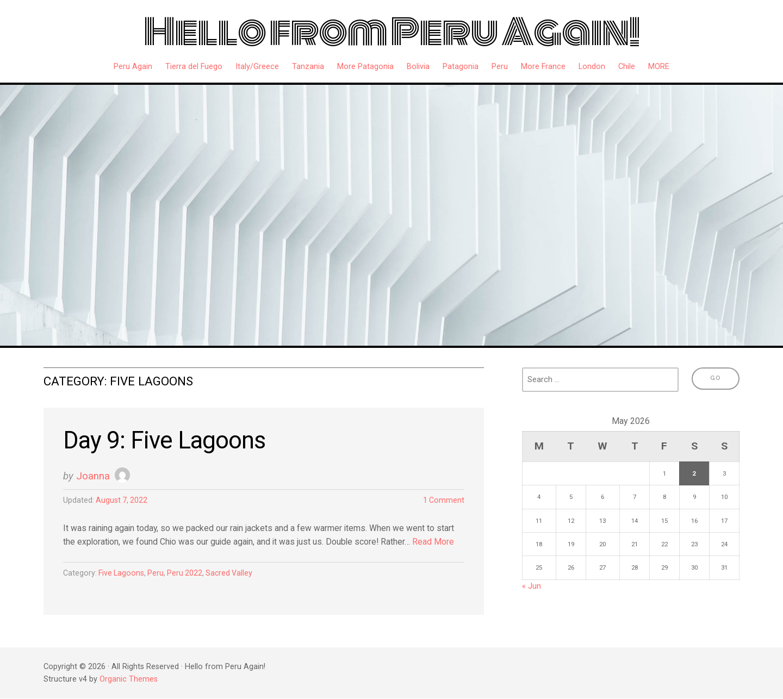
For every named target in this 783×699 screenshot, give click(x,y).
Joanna (93, 476)
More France (543, 66)
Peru (500, 66)
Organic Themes (129, 679)
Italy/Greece (257, 66)
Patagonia (460, 66)
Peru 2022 (187, 574)
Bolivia (418, 66)
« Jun (531, 586)
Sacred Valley (233, 574)
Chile (626, 66)
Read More (437, 543)
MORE (658, 66)
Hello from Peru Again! (392, 32)
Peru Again (133, 66)
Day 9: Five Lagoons (166, 440)
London (592, 66)
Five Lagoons (122, 574)
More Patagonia (365, 66)
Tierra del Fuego (193, 66)
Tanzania (308, 66)
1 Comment (443, 500)
